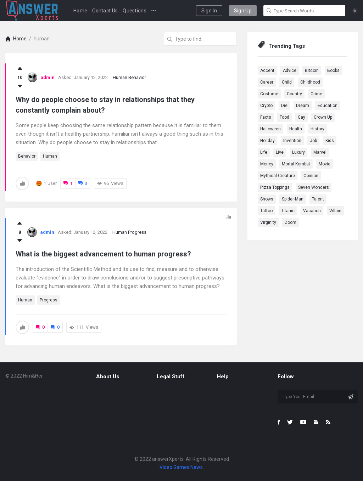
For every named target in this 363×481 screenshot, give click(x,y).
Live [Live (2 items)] (280, 152)
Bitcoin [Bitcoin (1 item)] (312, 70)
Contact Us (105, 10)
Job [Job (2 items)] (313, 140)
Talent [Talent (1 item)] (318, 199)
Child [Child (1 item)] (287, 82)
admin (47, 77)
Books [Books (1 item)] (333, 70)
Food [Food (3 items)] (284, 117)
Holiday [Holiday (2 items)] (267, 140)
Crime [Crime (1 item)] (316, 93)
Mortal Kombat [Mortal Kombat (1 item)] (296, 164)
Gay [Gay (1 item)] (301, 117)
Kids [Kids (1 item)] (329, 140)
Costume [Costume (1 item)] (269, 93)
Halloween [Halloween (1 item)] (270, 128)
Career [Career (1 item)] (266, 82)
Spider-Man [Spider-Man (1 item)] (292, 199)
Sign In (209, 10)
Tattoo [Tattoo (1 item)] (266, 210)
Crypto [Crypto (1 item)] (266, 105)
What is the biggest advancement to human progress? (103, 254)
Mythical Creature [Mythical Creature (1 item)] (277, 175)
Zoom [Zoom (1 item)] (290, 222)
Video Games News (181, 467)
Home (80, 10)
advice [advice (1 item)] (289, 70)
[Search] (269, 10)
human (50, 156)
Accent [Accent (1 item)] (267, 70)
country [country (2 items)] (294, 93)
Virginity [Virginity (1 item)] (268, 222)
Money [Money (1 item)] (266, 164)
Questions (134, 10)
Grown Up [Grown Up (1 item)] (323, 117)
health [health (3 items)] (295, 128)
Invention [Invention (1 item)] (292, 140)
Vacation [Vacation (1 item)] (312, 210)
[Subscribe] (351, 397)
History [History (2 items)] (317, 128)
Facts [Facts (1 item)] (265, 117)
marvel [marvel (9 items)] (319, 152)
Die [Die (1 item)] (284, 105)
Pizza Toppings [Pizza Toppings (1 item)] (275, 187)
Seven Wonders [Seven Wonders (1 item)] (313, 187)
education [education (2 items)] (327, 105)
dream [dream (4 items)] (302, 105)
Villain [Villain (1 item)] (335, 210)
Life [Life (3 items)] (263, 152)
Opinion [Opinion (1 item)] (310, 175)
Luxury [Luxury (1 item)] (298, 152)
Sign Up (243, 10)
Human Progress (129, 232)
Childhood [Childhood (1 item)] (310, 82)
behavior (26, 156)
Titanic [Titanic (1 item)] (288, 210)
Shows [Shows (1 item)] (266, 199)
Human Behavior (129, 77)
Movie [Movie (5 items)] (324, 164)
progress (48, 300)
